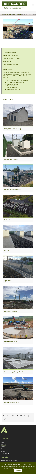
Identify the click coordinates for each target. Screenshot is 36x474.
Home (4, 14)
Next (31, 29)
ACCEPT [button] (18, 471)
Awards (3, 449)
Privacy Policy (5, 453)
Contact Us (4, 451)
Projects (3, 446)
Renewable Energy (13, 14)
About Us (3, 444)
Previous (5, 29)
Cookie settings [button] (26, 468)
